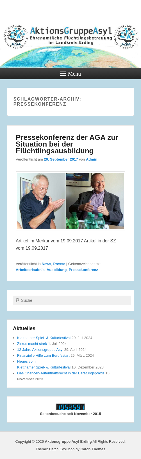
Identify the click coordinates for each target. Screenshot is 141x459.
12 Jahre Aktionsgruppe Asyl (40, 349)
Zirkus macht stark (32, 344)
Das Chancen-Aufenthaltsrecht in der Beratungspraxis (60, 373)
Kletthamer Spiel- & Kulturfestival (43, 338)
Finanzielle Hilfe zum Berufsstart (43, 355)
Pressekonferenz (83, 270)
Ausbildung (57, 270)
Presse (59, 264)
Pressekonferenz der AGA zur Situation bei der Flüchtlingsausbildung (67, 144)
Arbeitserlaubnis (30, 270)
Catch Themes (92, 449)
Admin (91, 159)
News (46, 264)
